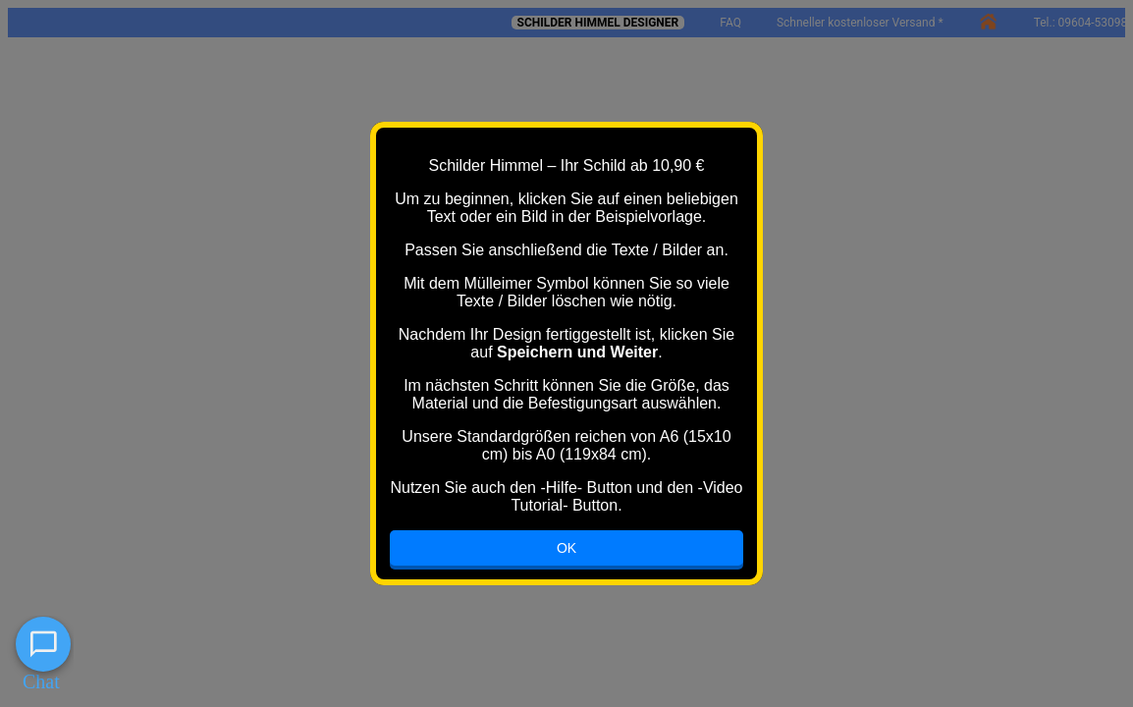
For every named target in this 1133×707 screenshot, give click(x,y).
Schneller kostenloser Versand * (860, 22)
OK (566, 548)
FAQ (730, 22)
